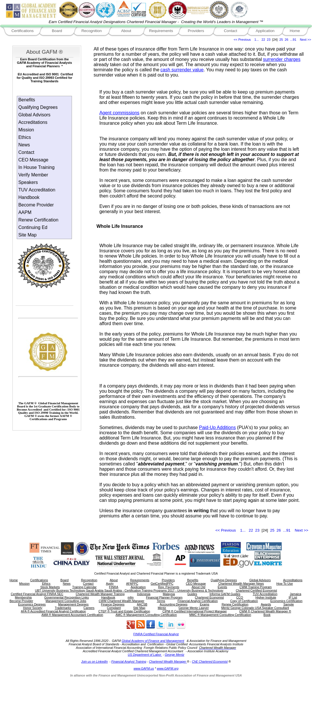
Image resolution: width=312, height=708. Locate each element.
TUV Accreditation (36, 189)
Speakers (28, 182)
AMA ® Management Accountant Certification (72, 614)
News (24, 144)
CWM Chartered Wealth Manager (121, 601)
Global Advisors (34, 114)
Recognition (91, 31)
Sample (288, 604)
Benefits (26, 99)
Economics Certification (286, 601)
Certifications (22, 31)
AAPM (24, 212)
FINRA (113, 587)
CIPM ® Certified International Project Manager (194, 611)
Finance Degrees (113, 604)
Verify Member (33, 174)
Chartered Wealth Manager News (241, 583)
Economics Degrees (32, 604)
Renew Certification (38, 219)
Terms (161, 601)
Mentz (162, 608)
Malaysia (169, 594)
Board (57, 31)
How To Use (284, 583)
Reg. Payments (168, 587)
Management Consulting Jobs (66, 601)
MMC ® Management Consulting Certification (220, 614)
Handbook (28, 197)
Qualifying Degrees (37, 107)
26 (286, 39)
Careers (88, 608)
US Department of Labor (145, 654)
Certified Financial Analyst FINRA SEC (37, 594)
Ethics (24, 137)
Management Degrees (73, 604)
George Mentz (174, 654)
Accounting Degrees (173, 604)
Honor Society (32, 608)
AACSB (142, 604)
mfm (131, 597)
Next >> (305, 39)
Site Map (27, 234)
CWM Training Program (255, 587)
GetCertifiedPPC (162, 583)
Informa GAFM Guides (224, 594)
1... (257, 39)
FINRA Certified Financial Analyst (156, 634)
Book (266, 614)
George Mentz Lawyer (194, 608)
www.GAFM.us (143, 668)
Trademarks (63, 608)
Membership (23, 597)
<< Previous (242, 39)
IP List (293, 597)
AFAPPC (132, 583)
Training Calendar (84, 587)
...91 (293, 39)
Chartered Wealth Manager (168, 661)
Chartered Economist (209, 597)
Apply (110, 583)
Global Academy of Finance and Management (153, 640)
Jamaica (295, 594)
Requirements (161, 31)
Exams (204, 604)
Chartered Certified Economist (256, 590)
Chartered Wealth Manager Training (100, 594)
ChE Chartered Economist (210, 661)
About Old (198, 587)
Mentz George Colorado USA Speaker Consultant (255, 608)
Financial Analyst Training (128, 661)
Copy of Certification (244, 601)
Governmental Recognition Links (66, 597)
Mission (26, 129)
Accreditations (32, 122)
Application (265, 31)
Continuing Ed (32, 227)
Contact (230, 31)
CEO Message (33, 159)
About (126, 31)
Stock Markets (50, 587)
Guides (192, 594)
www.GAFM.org (168, 668)
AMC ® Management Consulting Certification (146, 614)
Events (222, 587)
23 (268, 39)
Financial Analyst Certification (198, 601)
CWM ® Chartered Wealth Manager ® (265, 611)
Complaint (114, 608)
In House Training (36, 167)
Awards (266, 604)
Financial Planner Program (164, 597)
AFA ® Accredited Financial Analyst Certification (53, 611)
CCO (239, 597)
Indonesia (143, 594)
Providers (196, 31)
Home (295, 31)
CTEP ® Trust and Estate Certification (124, 611)
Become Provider (36, 204)
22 (263, 39)
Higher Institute (265, 597)
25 (281, 39)
